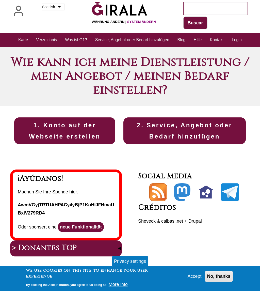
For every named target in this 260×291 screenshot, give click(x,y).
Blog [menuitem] (181, 40)
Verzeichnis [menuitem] (46, 40)
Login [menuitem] (237, 40)
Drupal (195, 221)
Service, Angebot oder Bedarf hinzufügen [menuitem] (132, 40)
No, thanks (219, 277)
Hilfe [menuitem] (197, 40)
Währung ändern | (124, 22)
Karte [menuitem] (23, 40)
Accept (195, 277)
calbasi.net (172, 221)
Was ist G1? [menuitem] (76, 40)
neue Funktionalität (81, 226)
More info (118, 285)
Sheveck (147, 221)
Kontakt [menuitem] (217, 40)
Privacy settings (130, 262)
